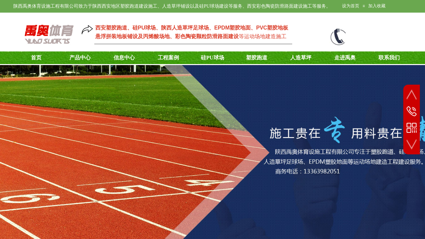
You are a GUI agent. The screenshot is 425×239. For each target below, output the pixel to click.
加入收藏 (376, 5)
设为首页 (350, 5)
